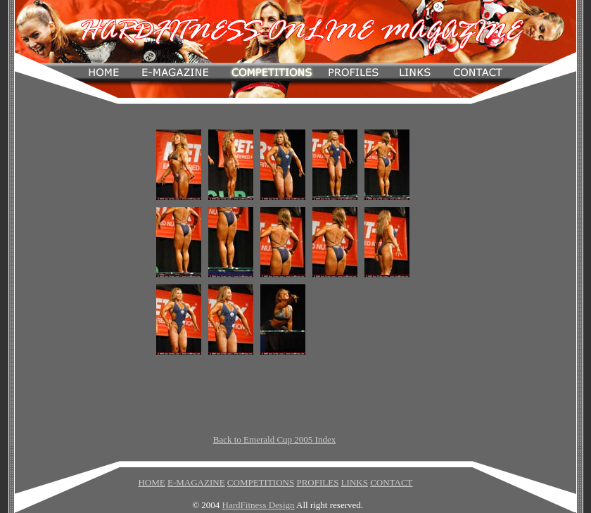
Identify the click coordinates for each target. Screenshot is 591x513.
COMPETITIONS (260, 482)
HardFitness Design (258, 505)
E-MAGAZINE (196, 482)
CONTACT (391, 482)
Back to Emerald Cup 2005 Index (274, 439)
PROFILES (317, 482)
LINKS (354, 482)
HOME (151, 482)
